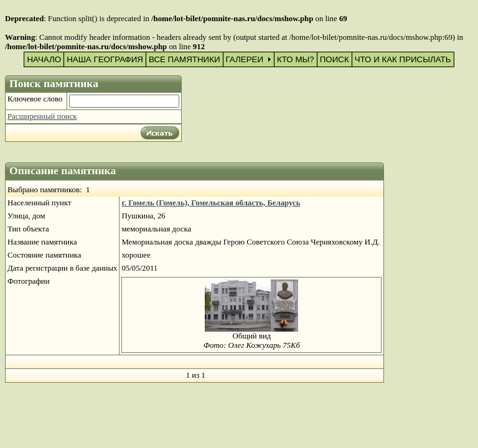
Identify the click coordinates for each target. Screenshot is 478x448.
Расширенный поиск (42, 116)
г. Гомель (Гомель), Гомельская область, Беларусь (210, 202)
